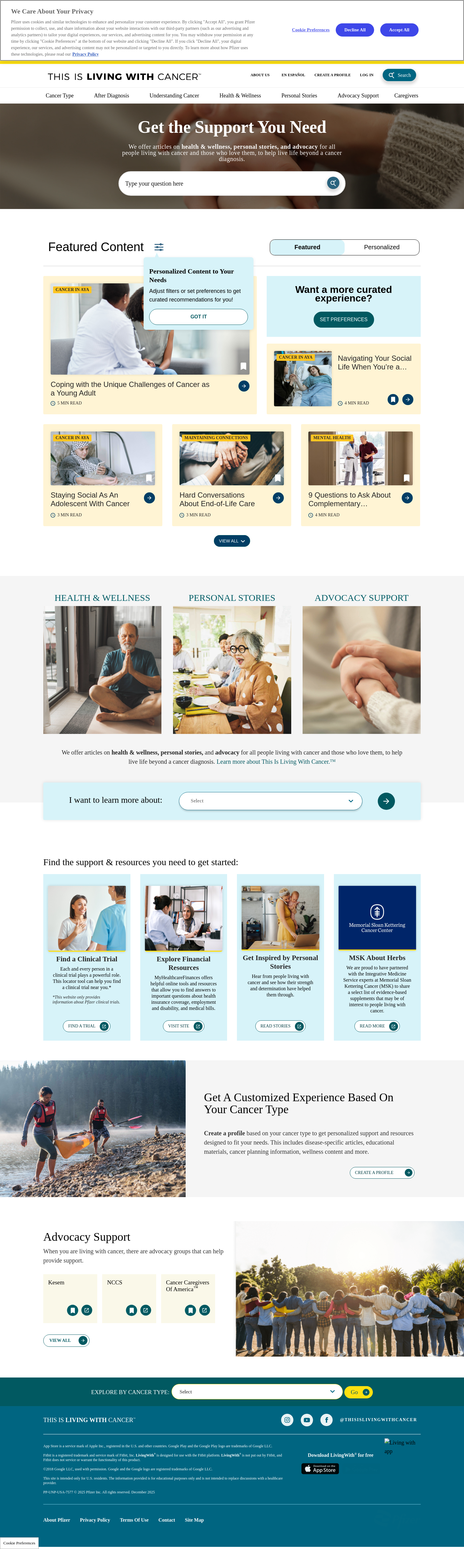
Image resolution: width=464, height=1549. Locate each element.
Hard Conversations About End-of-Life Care (217, 499)
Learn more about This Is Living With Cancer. (273, 761)
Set (158, 247)
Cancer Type (60, 96)
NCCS (114, 1282)
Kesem (56, 1282)
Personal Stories (299, 96)
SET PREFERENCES (343, 319)
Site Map (194, 1520)
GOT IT (199, 316)
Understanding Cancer (174, 96)
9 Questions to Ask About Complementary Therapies (349, 499)
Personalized (382, 247)
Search (404, 75)
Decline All (354, 29)
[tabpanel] (232, 416)
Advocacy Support (358, 96)
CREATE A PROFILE (333, 75)
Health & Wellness (240, 96)
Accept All (399, 29)
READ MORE (372, 1026)
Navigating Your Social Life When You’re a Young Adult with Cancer (375, 362)
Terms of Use (134, 1520)
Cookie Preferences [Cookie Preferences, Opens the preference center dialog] (311, 29)
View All (60, 1340)
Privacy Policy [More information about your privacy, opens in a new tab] (85, 54)
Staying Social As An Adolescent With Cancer (90, 499)
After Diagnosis (111, 96)
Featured (307, 247)
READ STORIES (276, 1026)
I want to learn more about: (115, 800)
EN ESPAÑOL (293, 75)
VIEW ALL (229, 540)
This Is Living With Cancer (124, 76)
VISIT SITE (178, 1026)
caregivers (406, 96)
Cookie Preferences (19, 1543)
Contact (166, 1520)
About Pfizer (56, 1520)
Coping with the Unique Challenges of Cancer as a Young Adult (130, 388)
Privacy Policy (95, 1520)
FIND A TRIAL (81, 1026)
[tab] (307, 247)
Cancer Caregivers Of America (187, 1285)
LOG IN (366, 75)
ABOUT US (260, 75)
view (243, 386)
